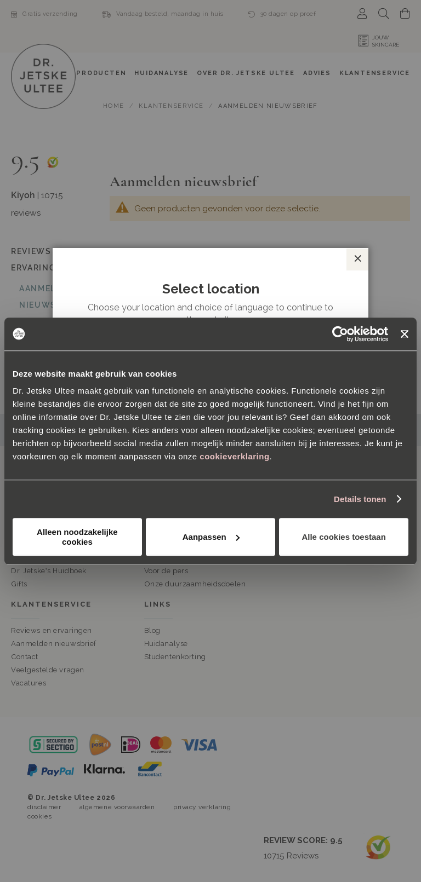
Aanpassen (211, 536)
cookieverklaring (234, 456)
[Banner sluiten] (404, 334)
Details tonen (360, 499)
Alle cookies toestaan (343, 536)
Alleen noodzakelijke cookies (77, 536)
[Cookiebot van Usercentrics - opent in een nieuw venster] (340, 334)
